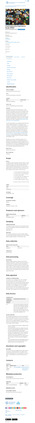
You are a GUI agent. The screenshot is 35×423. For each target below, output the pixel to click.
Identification (9, 61)
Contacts (8, 81)
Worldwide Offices (18, 410)
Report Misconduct (8, 415)
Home (6, 5)
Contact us (9, 414)
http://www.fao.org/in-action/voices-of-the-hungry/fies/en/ (26, 368)
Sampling (8, 69)
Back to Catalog (9, 398)
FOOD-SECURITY (23, 5)
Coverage (8, 65)
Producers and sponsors (11, 67)
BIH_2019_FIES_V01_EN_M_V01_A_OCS (10, 6)
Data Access (9, 77)
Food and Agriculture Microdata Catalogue (14, 5)
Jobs (6, 414)
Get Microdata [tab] (9, 58)
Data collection (9, 71)
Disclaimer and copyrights (11, 79)
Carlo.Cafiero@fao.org (18, 367)
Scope (8, 63)
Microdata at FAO (22, 2)
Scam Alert (22, 414)
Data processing (10, 73)
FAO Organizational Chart (7, 411)
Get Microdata (21, 29)
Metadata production (10, 83)
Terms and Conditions (16, 414)
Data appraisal (9, 75)
